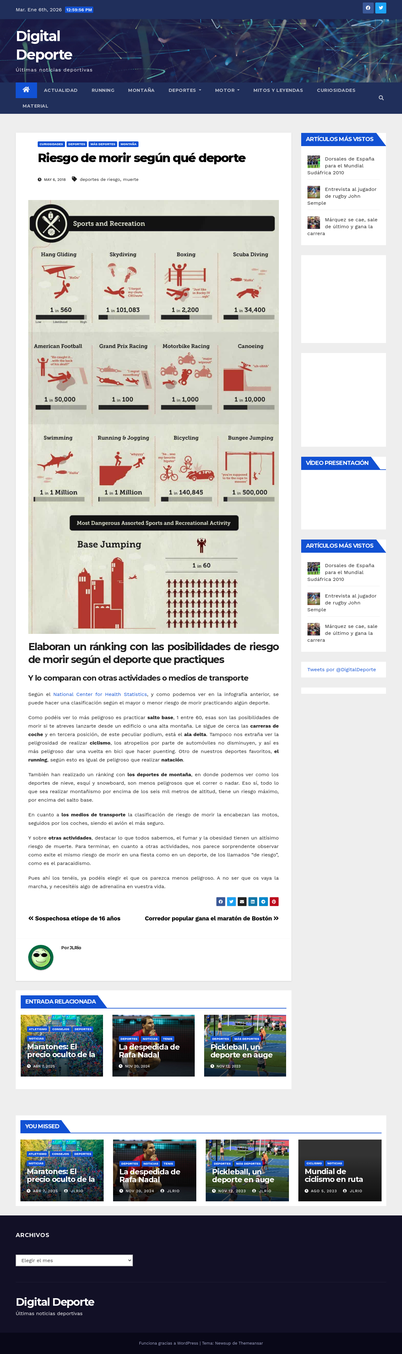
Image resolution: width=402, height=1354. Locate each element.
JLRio (75, 948)
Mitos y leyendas (278, 90)
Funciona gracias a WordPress (169, 1343)
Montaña (141, 90)
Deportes (185, 90)
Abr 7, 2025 (45, 1191)
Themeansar (251, 1343)
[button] (381, 98)
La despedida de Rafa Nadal (149, 1050)
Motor (227, 90)
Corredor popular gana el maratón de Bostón (212, 918)
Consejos (60, 1029)
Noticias (36, 1038)
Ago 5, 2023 (324, 1191)
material (35, 106)
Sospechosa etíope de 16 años (74, 918)
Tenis (167, 1039)
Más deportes (102, 144)
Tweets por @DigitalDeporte (341, 669)
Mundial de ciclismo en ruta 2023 (334, 1179)
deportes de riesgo (100, 179)
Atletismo (38, 1029)
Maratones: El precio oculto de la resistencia (61, 1054)
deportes (76, 144)
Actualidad (61, 90)
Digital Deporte (55, 1302)
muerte (131, 179)
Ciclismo (314, 1163)
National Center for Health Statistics (100, 694)
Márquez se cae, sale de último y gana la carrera (342, 226)
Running (103, 90)
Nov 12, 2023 (232, 1191)
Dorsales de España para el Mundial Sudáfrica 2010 (340, 166)
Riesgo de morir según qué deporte (141, 157)
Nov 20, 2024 (140, 1191)
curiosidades (336, 90)
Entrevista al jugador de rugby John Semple (342, 196)
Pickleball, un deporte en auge (241, 1050)
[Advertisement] (354, 297)
